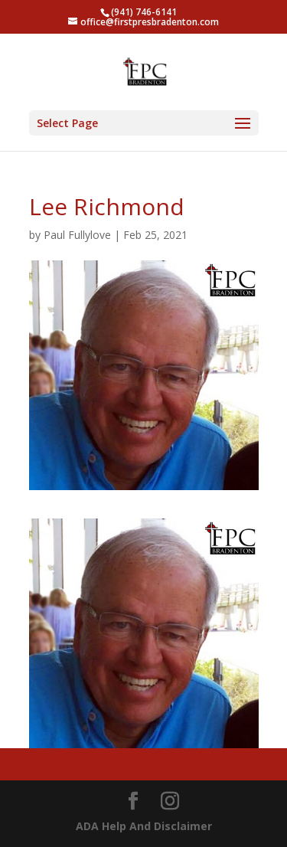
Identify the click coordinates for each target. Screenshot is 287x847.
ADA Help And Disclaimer (144, 826)
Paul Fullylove (77, 234)
